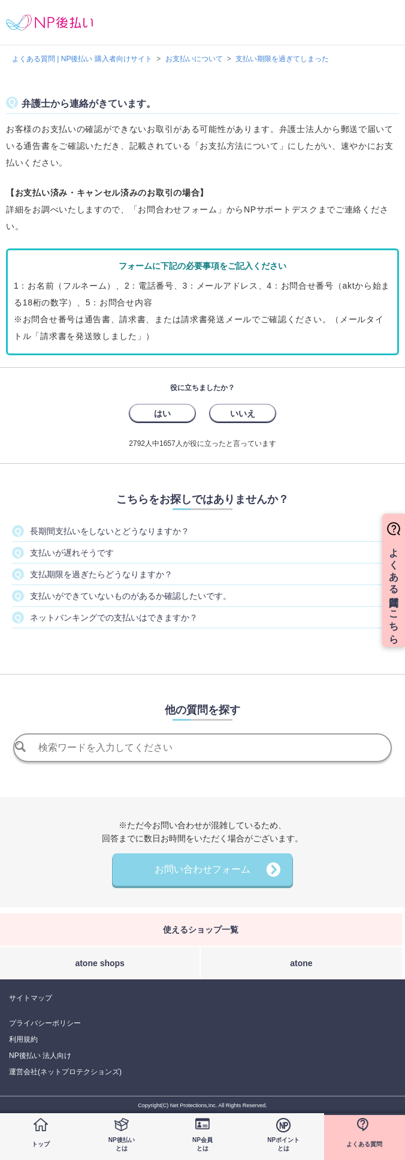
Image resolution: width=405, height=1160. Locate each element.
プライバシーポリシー (45, 1023)
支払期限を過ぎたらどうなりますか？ (101, 574)
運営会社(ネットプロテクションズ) (65, 1072)
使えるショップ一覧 (200, 929)
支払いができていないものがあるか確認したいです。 (130, 596)
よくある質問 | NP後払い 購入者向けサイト (82, 59)
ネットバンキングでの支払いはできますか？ (114, 617)
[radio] (162, 413)
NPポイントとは (283, 1144)
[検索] (202, 747)
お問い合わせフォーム (202, 869)
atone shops (99, 963)
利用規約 (23, 1039)
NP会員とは (202, 1144)
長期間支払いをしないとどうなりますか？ (109, 531)
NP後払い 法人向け (40, 1055)
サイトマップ (30, 998)
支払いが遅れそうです (72, 552)
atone (301, 963)
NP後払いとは (121, 1144)
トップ (41, 1144)
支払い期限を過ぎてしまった (282, 59)
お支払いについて (194, 59)
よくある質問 (364, 1144)
